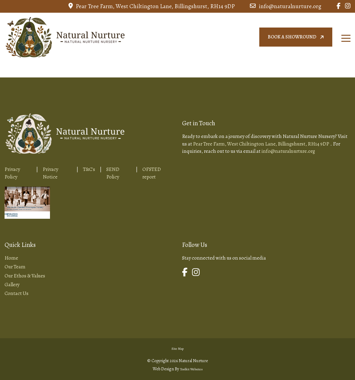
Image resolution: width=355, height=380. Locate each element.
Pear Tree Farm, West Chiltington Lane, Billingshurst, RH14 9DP (151, 6)
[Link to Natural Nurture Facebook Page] (338, 6)
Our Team (15, 266)
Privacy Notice (50, 173)
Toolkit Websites (191, 369)
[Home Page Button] (65, 36)
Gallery (12, 284)
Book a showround (296, 37)
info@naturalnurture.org (285, 6)
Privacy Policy (12, 173)
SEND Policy (112, 173)
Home (11, 257)
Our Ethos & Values (25, 275)
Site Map (177, 348)
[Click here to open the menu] (345, 38)
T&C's (89, 169)
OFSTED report (151, 173)
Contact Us (16, 293)
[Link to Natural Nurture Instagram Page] (347, 6)
